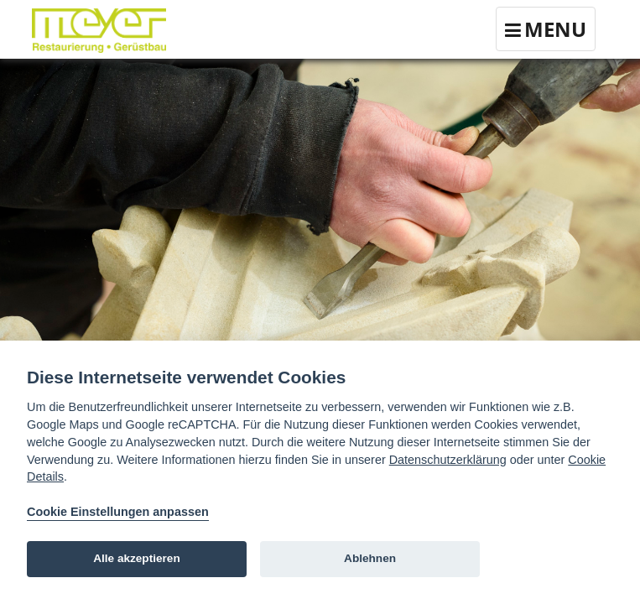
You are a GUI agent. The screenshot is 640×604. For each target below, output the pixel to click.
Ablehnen (370, 558)
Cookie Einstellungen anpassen (118, 511)
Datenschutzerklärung (448, 459)
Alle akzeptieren (136, 558)
